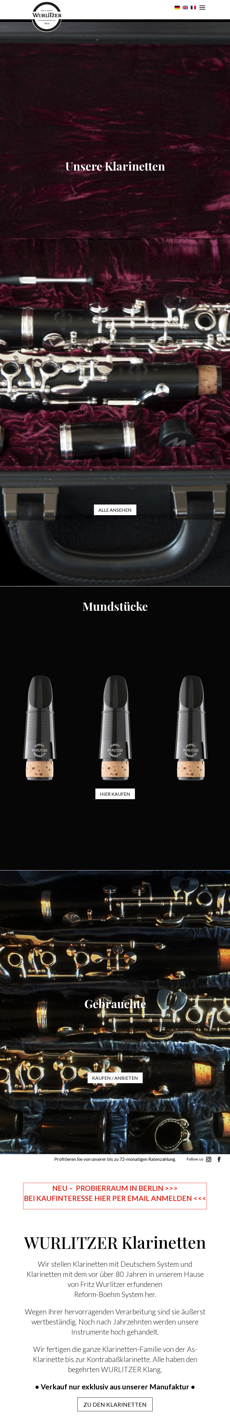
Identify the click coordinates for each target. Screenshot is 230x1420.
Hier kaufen (115, 794)
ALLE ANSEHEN (115, 510)
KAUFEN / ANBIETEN (115, 1078)
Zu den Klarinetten (115, 1404)
